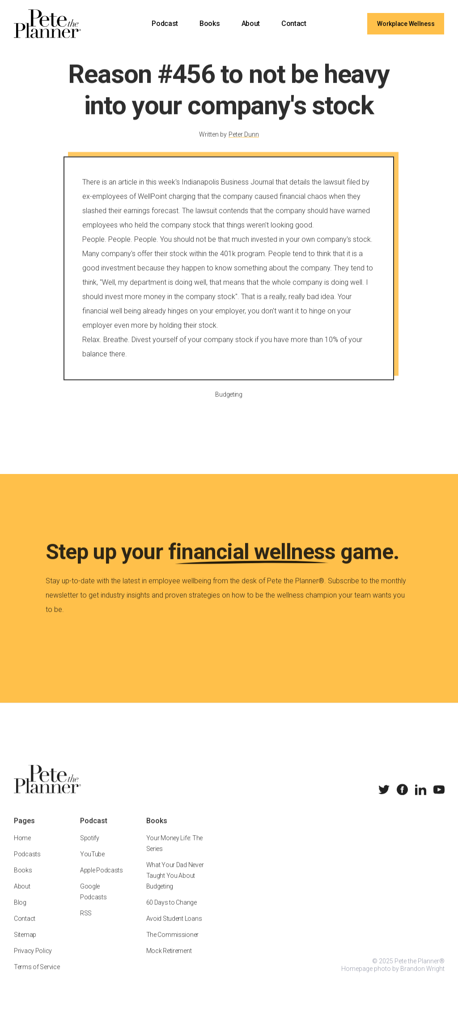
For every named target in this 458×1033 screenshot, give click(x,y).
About (251, 23)
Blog (20, 913)
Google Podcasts (93, 902)
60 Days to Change (171, 913)
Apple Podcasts (101, 880)
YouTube (92, 864)
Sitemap (25, 945)
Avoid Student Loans (174, 929)
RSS (86, 923)
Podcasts (27, 864)
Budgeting (229, 404)
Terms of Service (37, 977)
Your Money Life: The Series (174, 854)
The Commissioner (172, 945)
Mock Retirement (168, 961)
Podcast (165, 23)
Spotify (89, 848)
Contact (293, 23)
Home (22, 848)
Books (209, 23)
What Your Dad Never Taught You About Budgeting (175, 886)
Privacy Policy (33, 961)
